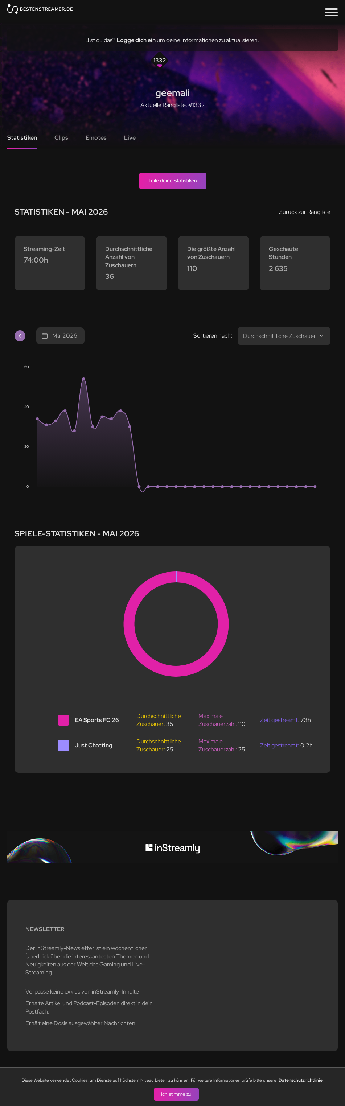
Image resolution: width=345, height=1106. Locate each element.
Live (130, 137)
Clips (61, 137)
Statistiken (22, 137)
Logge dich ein (136, 40)
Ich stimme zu (176, 1093)
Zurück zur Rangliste (304, 212)
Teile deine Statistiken (172, 180)
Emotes (96, 137)
